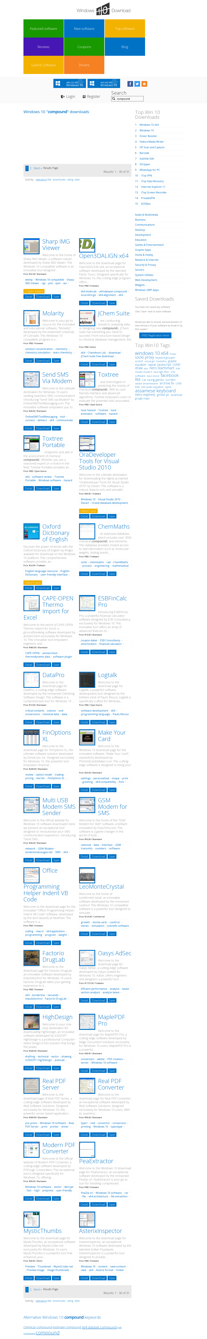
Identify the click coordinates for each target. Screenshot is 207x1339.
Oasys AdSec (114, 917)
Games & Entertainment (149, 208)
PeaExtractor (96, 1125)
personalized (101, 742)
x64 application (55, 895)
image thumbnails (58, 1234)
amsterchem (49, 617)
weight (63, 899)
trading (59, 738)
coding (29, 895)
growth (85, 886)
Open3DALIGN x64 (104, 220)
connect (30, 384)
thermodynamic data (37, 620)
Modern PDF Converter (58, 1112)
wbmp (29, 243)
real (92, 1087)
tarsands (53, 959)
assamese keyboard (155, 354)
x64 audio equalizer (152, 350)
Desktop (140, 193)
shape (115, 742)
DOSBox (146, 168)
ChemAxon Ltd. (97, 316)
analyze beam (111, 956)
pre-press (31, 1087)
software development (94, 674)
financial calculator (110, 608)
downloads (59, 143)
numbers (100, 812)
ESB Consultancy (110, 604)
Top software (73, 28)
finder (173, 317)
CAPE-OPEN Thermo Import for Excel (48, 571)
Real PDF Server (54, 1048)
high (37, 1154)
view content (118, 1230)
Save (56, 261)
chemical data (51, 678)
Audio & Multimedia (147, 179)
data (96, 809)
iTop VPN (147, 139)
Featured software (33, 28)
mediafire (161, 325)
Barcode (145, 117)
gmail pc (163, 358)
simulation (98, 890)
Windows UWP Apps (147, 253)
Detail (28, 261)
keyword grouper (165, 321)
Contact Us (127, 1309)
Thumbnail (44, 1230)
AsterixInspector (100, 1195)
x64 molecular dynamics (102, 260)
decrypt (68, 1151)
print (125, 742)
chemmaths (97, 526)
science (51, 674)
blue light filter (161, 335)
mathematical (120, 530)
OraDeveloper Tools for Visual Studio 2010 (99, 425)
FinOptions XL (56, 700)
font (121, 746)
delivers (42, 384)
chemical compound (37, 1291)
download (114, 316)
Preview (30, 1230)
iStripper (145, 128)
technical (43, 1020)
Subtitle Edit (147, 122)
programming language (95, 678)
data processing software (46, 680)
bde (178, 332)
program (50, 899)
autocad (59, 1024)
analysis (115, 953)
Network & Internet (147, 223)
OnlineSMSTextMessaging (41, 380)
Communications (145, 189)
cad (109, 526)
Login (71, 60)
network (30, 812)
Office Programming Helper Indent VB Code (45, 849)
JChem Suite (114, 277)
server (85, 1026)
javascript (164, 328)
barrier (40, 742)
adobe (101, 1023)
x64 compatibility (106, 746)
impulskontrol (33, 962)
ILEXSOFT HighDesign (38, 1024)
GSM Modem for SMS (112, 770)
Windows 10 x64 (149, 89)
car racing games (153, 343)
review (29, 738)
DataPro (53, 639)
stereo (85, 890)
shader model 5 (143, 335)
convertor (104, 1087)
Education (141, 203)
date (77, 143)
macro (40, 895)
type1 (84, 1087)
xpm (57, 247)
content (103, 1230)
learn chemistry (62, 316)
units (84, 526)
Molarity (53, 277)
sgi (43, 247)
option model (44, 738)
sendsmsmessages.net (39, 816)
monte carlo (100, 886)
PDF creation (115, 1023)
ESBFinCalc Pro (112, 565)
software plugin (62, 620)
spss (168, 350)
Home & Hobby (144, 218)
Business (140, 184)
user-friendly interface (54, 538)
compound (48, 1296)
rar (126, 1157)
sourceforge (88, 259)
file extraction (119, 1160)
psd (50, 247)
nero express (145, 358)
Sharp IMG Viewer (56, 208)
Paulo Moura (121, 678)
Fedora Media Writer (152, 106)
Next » (38, 132)
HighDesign (57, 981)
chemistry (61, 313)
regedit (152, 328)
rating (70, 143)
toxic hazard (88, 374)
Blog (133, 28)
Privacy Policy (103, 1309)
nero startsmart (161, 331)
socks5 (139, 325)
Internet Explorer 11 (153, 151)
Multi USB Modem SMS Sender (59, 770)
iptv (146, 332)
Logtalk (107, 639)
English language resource (41, 535)
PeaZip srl (87, 1157)
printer (54, 1090)
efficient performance (94, 953)
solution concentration (39, 313)
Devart (85, 467)
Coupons (113, 28)
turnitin (170, 343)
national (86, 809)
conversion (87, 1023)
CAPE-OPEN (32, 617)
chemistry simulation (37, 316)
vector (55, 1020)
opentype (116, 1090)
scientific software (118, 890)
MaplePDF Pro (111, 984)
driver (65, 1090)
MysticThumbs (42, 1195)
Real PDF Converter (111, 1048)
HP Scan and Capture (152, 111)
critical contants (34, 674)
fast (29, 1154)
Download (43, 261)
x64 (83, 316)
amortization (89, 608)
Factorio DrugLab (53, 920)
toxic (113, 374)
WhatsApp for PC (150, 134)
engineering (102, 530)
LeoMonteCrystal (101, 851)
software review (42, 441)
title (49, 143)
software (100, 378)
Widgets (140, 248)
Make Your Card (112, 700)
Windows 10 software (104, 1026)
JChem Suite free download (97, 320)
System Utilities (144, 238)
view (83, 1234)
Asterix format (104, 1234)
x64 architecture (98, 1160)
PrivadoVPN (148, 162)
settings (86, 742)
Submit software (153, 28)
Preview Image (35, 1234)
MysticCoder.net (63, 1230)
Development (143, 198)
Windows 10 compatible (49, 243)
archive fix (167, 347)
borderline (38, 959)
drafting (30, 1020)
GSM (118, 809)
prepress (47, 1154)
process (87, 530)
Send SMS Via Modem (57, 342)
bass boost (153, 339)
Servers (139, 233)
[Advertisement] (47, 105)
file (84, 1160)
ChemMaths (114, 490)
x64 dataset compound (113, 255)
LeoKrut (115, 886)
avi (65, 247)
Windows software (49, 444)
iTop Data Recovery (153, 145)
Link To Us (79, 1309)
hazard (113, 378)
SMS (58, 816)
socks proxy (144, 320)
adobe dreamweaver (146, 347)
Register (95, 60)
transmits (87, 812)
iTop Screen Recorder (154, 156)
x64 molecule (89, 255)
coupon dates (89, 604)
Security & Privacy (145, 228)
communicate (65, 384)
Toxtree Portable (53, 406)
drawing (66, 1020)
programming (33, 899)
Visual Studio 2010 (109, 463)
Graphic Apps (143, 213)
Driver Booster (149, 100)
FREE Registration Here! (155, 299)
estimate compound (67, 1291)
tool (62, 380)
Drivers (173, 28)
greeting (87, 746)
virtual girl (150, 325)
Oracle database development (110, 467)
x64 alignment (107, 259)
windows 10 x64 (151, 317)
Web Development (146, 243)
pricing (29, 742)
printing (86, 1090)
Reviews (93, 28)
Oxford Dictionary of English (55, 497)
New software (53, 28)
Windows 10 (88, 463)
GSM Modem (46, 812)
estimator (87, 378)
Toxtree (108, 338)
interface (107, 809)
